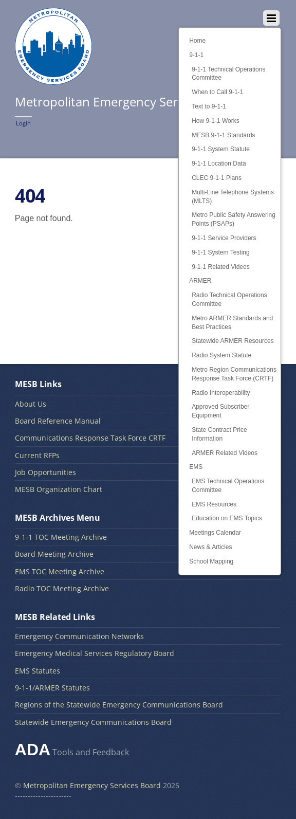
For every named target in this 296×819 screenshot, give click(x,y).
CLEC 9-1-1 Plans (217, 177)
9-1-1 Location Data (219, 163)
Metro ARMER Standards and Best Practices (232, 323)
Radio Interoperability (221, 392)
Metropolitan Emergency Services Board (92, 785)
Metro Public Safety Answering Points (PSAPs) (233, 219)
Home (197, 40)
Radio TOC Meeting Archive (62, 588)
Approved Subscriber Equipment (220, 411)
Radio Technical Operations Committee (229, 299)
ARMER (200, 280)
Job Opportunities (45, 472)
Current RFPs (37, 455)
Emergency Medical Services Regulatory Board (94, 653)
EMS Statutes (37, 671)
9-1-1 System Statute (221, 149)
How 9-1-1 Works (215, 120)
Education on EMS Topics (227, 518)
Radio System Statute (221, 355)
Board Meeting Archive (54, 554)
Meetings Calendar (215, 532)
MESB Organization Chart (58, 489)
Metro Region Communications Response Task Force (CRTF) (234, 374)
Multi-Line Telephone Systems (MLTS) (233, 197)
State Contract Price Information (219, 434)
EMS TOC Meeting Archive (59, 571)
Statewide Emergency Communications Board (93, 722)
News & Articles (210, 547)
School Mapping (211, 561)
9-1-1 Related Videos (221, 266)
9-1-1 (196, 55)
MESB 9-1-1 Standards (223, 135)
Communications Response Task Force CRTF (90, 438)
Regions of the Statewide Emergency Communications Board (119, 704)
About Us (30, 404)
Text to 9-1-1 (209, 106)
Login (23, 123)
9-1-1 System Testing (221, 252)
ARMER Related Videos (224, 453)
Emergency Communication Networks (79, 636)
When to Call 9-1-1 (217, 92)
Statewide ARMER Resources (232, 340)
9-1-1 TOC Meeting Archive (61, 537)
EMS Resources (214, 504)
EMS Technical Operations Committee (228, 486)
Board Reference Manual (58, 421)
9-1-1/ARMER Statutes (52, 688)
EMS (195, 466)
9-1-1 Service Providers (224, 238)
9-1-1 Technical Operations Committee (228, 74)
